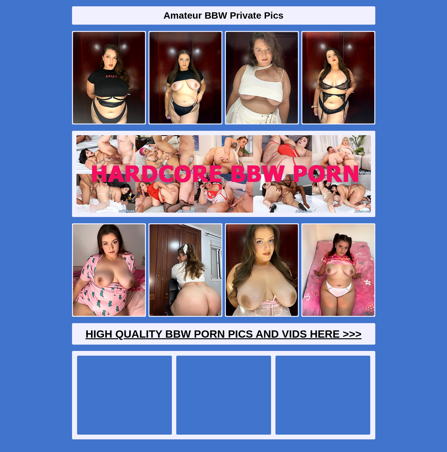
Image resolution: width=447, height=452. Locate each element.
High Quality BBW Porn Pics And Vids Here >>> (224, 334)
